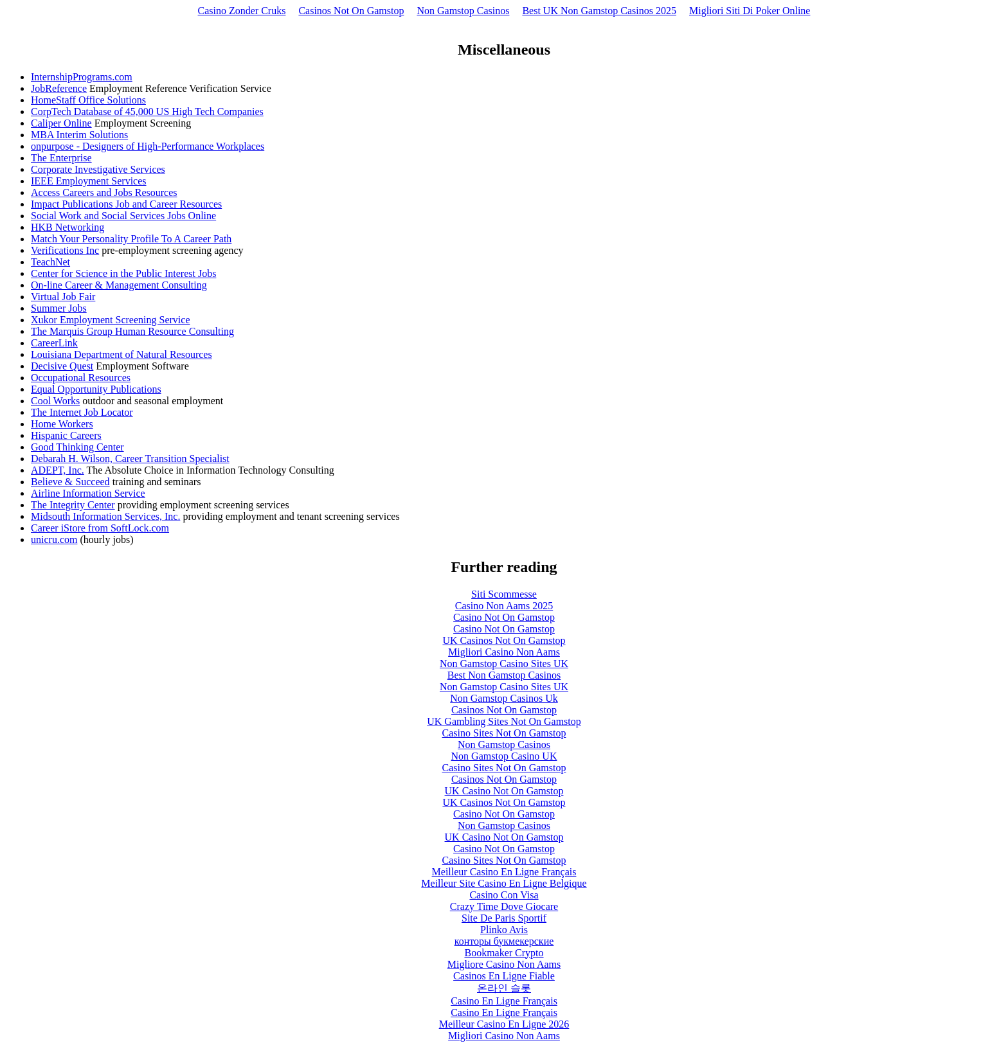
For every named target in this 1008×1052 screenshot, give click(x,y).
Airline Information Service (88, 493)
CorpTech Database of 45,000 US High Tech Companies (147, 111)
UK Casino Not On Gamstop (504, 790)
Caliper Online (61, 123)
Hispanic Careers (66, 435)
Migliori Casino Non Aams (504, 651)
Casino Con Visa (503, 894)
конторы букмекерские (504, 941)
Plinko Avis (504, 929)
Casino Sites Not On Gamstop (504, 732)
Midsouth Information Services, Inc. (105, 516)
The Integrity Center (73, 504)
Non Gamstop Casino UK (504, 756)
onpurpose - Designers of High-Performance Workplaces (147, 146)
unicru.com (54, 539)
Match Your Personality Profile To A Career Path (131, 238)
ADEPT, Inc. (57, 470)
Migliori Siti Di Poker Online (749, 10)
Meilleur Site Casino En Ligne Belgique (503, 883)
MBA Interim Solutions (79, 134)
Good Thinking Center (77, 446)
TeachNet (50, 261)
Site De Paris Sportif (504, 918)
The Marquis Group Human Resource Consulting (132, 331)
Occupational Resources (80, 377)
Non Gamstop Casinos (463, 10)
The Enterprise (61, 157)
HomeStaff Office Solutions (88, 99)
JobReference (59, 88)
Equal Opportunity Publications (96, 389)
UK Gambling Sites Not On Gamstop (504, 721)
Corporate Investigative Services (98, 169)
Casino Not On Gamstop (504, 617)
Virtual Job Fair (63, 296)
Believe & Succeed (70, 481)
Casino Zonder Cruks (242, 10)
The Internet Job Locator (82, 412)
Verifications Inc (65, 250)
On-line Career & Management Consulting (119, 285)
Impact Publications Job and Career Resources (126, 204)
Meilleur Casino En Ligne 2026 (504, 1024)
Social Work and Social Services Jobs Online (123, 215)
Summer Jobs (59, 308)
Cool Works (55, 400)
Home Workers (62, 423)
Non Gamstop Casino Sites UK (504, 663)
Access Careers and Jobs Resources (104, 192)
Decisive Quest (62, 366)
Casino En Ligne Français (504, 1000)
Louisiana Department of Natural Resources (121, 354)
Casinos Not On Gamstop (351, 10)
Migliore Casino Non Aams (504, 964)
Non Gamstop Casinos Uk (504, 698)
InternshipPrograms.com (81, 76)
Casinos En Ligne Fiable (504, 975)
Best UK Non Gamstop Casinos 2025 (599, 10)
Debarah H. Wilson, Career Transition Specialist (130, 458)
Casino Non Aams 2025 (504, 605)
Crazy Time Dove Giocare (504, 906)
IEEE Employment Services (89, 180)
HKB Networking (67, 227)
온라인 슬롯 (504, 988)
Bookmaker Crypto (503, 952)
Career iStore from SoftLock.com (100, 527)
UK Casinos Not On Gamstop (503, 640)
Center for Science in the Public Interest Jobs (123, 273)
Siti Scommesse (504, 594)
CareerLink (54, 342)
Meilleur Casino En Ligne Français (504, 871)
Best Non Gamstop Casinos (504, 675)
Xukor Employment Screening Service (110, 319)
